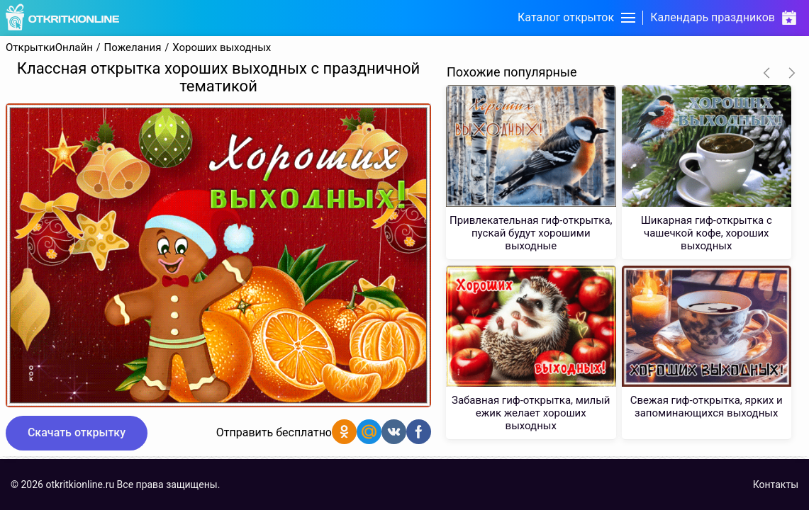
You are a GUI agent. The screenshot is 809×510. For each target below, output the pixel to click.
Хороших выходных (221, 48)
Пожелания (133, 48)
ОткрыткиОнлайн (49, 48)
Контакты (775, 484)
